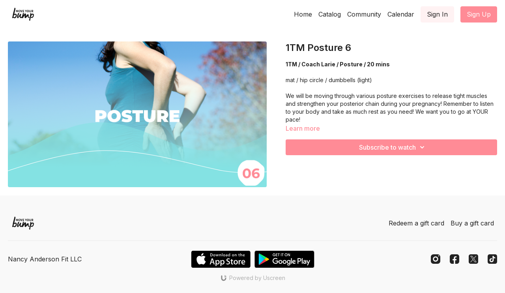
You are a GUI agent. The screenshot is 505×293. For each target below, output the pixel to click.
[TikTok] (492, 259)
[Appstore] (221, 259)
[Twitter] (473, 259)
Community (364, 14)
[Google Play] (284, 259)
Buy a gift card (472, 223)
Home (303, 14)
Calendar (400, 14)
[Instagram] (435, 259)
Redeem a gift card (416, 223)
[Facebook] (454, 259)
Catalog (329, 14)
